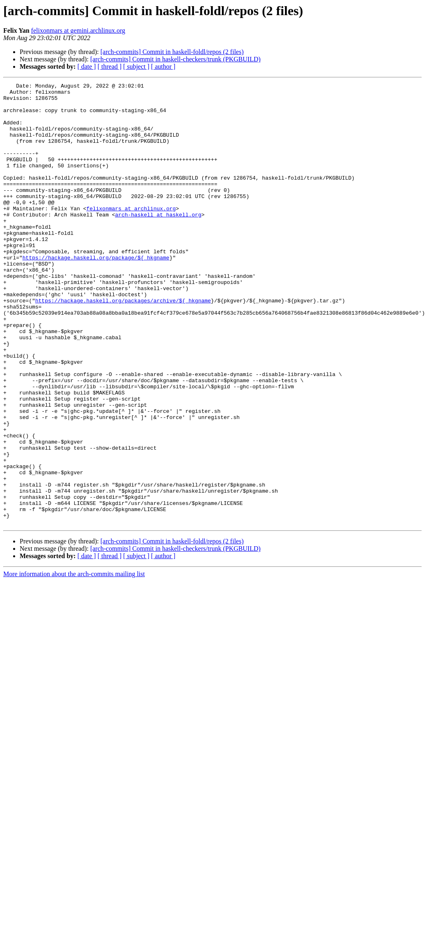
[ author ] (163, 66)
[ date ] (86, 66)
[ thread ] (109, 66)
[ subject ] (136, 66)
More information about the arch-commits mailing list (74, 662)
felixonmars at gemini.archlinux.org (78, 30)
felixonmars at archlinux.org (131, 234)
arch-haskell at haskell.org (158, 241)
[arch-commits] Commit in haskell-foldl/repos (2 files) (172, 51)
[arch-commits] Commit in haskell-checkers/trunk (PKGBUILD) (175, 59)
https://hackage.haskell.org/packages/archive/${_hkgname (123, 344)
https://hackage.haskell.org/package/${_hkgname (96, 293)
